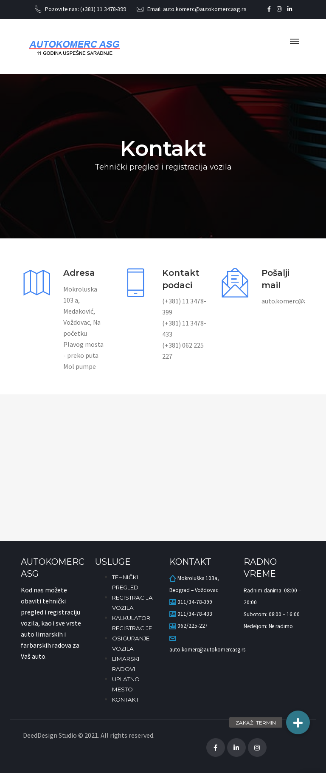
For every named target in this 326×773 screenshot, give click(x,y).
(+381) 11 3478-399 (103, 9)
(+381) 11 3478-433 (184, 328)
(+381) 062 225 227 (182, 350)
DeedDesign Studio (50, 735)
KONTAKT (125, 699)
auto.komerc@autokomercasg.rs (205, 9)
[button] (298, 722)
